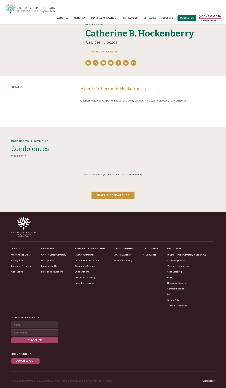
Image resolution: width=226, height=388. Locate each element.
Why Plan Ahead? (122, 254)
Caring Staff (17, 260)
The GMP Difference (84, 254)
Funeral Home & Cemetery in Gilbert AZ (186, 254)
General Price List (175, 288)
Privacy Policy (173, 300)
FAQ (169, 294)
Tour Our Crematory (85, 277)
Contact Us (187, 18)
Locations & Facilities (21, 266)
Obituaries (150, 18)
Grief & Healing (174, 271)
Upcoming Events (176, 260)
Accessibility (208, 381)
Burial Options (82, 271)
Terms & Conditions (177, 305)
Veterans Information (178, 266)
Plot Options (47, 260)
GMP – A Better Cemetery (53, 254)
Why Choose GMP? (20, 254)
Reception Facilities (84, 283)
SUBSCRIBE (35, 340)
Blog (169, 277)
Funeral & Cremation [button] (103, 18)
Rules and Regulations (52, 271)
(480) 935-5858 (210, 16)
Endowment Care (50, 266)
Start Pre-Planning (123, 260)
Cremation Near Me (176, 283)
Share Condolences (101, 52)
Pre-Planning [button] (130, 18)
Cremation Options (85, 266)
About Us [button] (62, 18)
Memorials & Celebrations (88, 260)
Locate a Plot (25, 361)
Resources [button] (166, 18)
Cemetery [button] (79, 18)
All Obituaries (149, 254)
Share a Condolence (113, 195)
